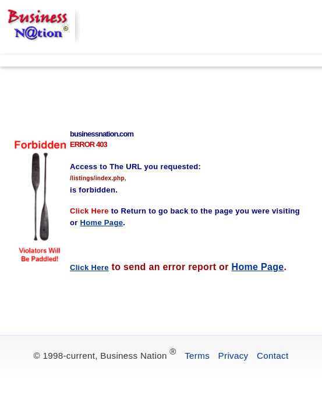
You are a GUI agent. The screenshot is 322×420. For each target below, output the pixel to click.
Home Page (258, 267)
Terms (197, 355)
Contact (272, 355)
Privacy (233, 355)
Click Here (89, 267)
